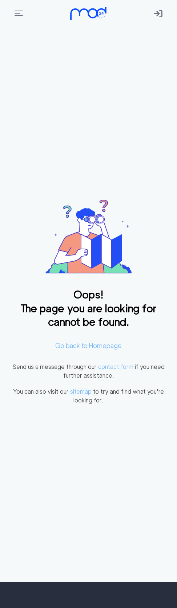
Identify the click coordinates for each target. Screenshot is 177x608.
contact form (115, 366)
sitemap (81, 391)
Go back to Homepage (88, 346)
